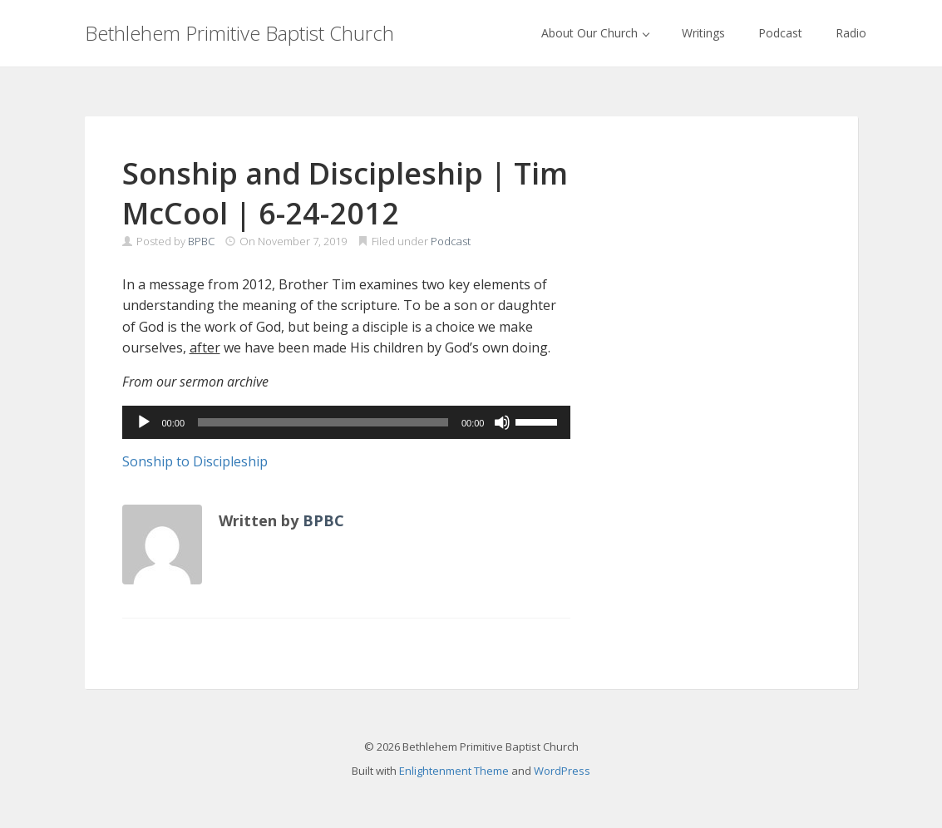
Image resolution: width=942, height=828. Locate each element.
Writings (703, 33)
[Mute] (502, 422)
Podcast (780, 33)
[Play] (144, 422)
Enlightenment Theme (454, 770)
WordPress (562, 770)
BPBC (201, 241)
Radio (851, 33)
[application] (346, 422)
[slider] (323, 422)
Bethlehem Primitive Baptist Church (239, 33)
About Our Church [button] (595, 33)
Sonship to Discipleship (195, 461)
